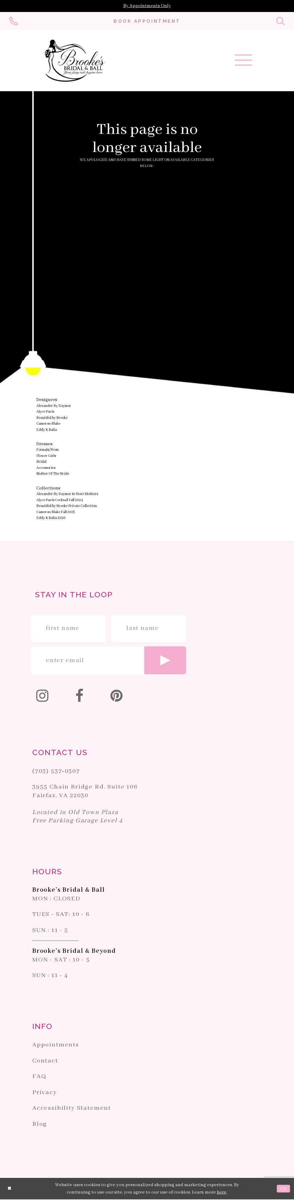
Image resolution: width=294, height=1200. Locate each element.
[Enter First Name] (68, 629)
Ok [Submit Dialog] (283, 1189)
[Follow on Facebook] (80, 698)
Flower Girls (46, 456)
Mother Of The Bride (52, 474)
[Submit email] (165, 661)
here (221, 1193)
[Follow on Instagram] (43, 698)
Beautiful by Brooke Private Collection (66, 506)
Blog (39, 1124)
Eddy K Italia (46, 430)
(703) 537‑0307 (56, 772)
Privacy (44, 1093)
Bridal (41, 462)
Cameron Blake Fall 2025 (55, 512)
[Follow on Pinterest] (117, 698)
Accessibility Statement (71, 1108)
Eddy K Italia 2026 (51, 518)
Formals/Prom (47, 450)
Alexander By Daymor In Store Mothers (67, 494)
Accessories (45, 468)
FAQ (39, 1077)
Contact (45, 1061)
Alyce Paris (45, 412)
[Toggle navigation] (243, 62)
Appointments (55, 1045)
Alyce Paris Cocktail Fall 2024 (59, 500)
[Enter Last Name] (148, 629)
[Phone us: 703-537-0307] (14, 21)
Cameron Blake (48, 424)
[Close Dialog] (9, 1189)
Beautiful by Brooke (52, 418)
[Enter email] (108, 661)
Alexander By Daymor (53, 406)
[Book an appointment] (147, 21)
